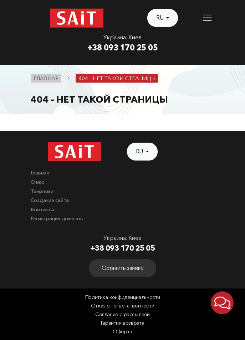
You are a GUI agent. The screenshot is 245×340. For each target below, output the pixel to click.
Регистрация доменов (57, 218)
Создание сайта (50, 200)
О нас (37, 182)
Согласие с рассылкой (122, 314)
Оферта (122, 331)
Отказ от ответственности (122, 305)
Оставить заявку (123, 268)
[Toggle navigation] (207, 18)
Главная (40, 172)
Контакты (42, 209)
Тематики (42, 191)
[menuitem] (122, 173)
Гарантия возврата (122, 323)
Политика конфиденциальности (122, 297)
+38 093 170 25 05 (122, 48)
